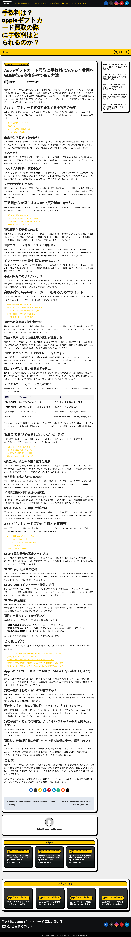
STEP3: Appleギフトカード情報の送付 (22, 542)
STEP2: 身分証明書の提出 (17, 539)
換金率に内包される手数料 (17, 123)
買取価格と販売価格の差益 (17, 215)
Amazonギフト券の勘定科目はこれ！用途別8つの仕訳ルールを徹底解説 (49, 858)
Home (5, 52)
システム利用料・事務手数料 (18, 129)
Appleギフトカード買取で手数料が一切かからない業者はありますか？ (34, 653)
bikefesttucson (20, 82)
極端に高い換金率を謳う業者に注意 (21, 447)
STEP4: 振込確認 (13, 545)
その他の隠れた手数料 (16, 132)
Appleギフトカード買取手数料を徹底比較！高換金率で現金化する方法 (80, 858)
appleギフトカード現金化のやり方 (16, 64)
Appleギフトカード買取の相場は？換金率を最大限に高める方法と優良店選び (114, 107)
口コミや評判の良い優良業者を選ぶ (21, 314)
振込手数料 (11, 126)
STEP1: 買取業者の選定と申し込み (20, 536)
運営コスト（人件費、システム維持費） (23, 218)
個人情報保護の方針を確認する (19, 450)
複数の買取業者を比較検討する (19, 304)
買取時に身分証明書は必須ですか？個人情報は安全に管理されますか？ (35, 666)
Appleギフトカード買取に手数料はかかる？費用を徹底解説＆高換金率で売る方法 (115, 87)
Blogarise (71, 934)
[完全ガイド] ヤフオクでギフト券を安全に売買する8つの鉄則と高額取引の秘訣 (18, 858)
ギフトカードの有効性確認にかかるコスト (23, 221)
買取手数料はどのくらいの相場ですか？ (23, 657)
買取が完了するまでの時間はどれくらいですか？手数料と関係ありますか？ (37, 663)
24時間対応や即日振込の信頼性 (19, 453)
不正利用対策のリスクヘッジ (18, 225)
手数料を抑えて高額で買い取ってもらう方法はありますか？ (30, 660)
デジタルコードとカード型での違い (21, 317)
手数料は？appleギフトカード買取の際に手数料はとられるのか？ (22, 27)
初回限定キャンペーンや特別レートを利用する (25, 311)
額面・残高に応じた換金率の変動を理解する (24, 308)
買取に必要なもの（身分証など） (20, 549)
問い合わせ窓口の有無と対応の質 (20, 456)
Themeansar (82, 934)
